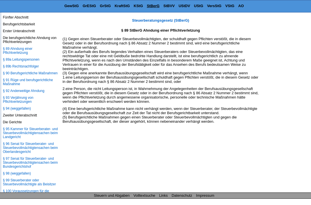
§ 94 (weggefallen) (17, 108)
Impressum (205, 195)
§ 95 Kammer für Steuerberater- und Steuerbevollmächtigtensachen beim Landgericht (30, 133)
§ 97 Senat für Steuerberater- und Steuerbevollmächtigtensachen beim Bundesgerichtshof (30, 163)
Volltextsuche (145, 195)
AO (241, 6)
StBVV (169, 6)
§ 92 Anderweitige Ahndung (23, 91)
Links (163, 195)
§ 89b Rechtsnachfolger (21, 66)
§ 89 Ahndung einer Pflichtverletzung (17, 51)
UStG (198, 6)
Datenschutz (182, 195)
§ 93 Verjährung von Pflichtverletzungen (18, 100)
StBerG (153, 6)
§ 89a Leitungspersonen (21, 60)
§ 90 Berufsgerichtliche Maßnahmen (30, 73)
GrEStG (89, 6)
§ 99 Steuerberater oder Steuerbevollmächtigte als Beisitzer (29, 182)
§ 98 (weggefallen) (17, 173)
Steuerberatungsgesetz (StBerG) (160, 20)
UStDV (184, 6)
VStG (230, 6)
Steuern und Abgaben (112, 195)
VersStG (214, 6)
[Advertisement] (282, 103)
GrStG (105, 6)
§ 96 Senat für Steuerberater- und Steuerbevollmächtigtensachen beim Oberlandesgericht (30, 148)
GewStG (71, 6)
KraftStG (122, 6)
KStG (138, 6)
